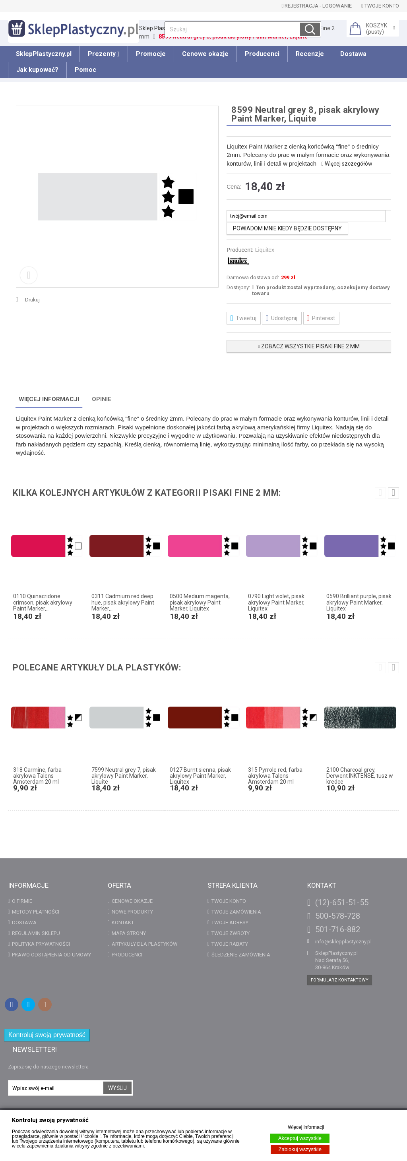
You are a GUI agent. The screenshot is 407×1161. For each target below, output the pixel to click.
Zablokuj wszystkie (300, 1149)
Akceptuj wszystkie (300, 1138)
